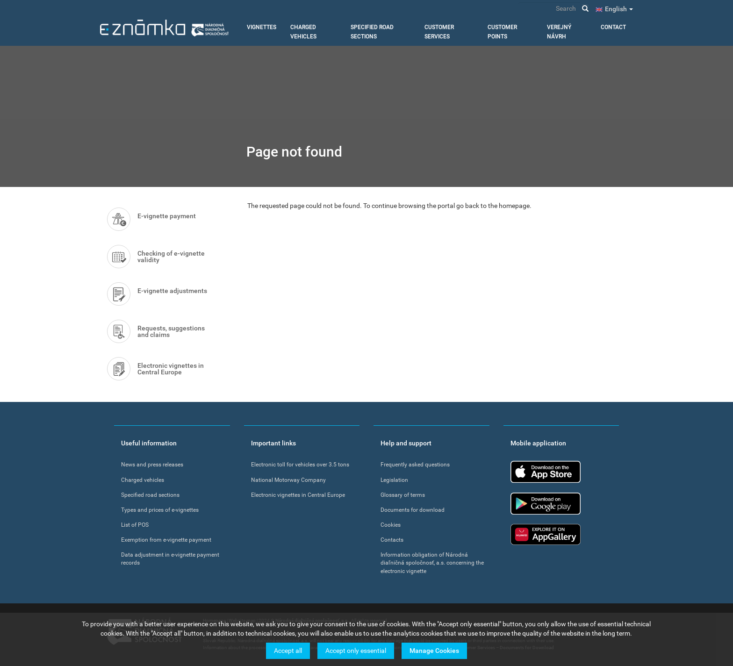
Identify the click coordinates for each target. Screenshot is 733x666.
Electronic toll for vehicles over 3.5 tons (300, 464)
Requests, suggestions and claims (171, 331)
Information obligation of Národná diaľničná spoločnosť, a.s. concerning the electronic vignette (432, 562)
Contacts (392, 540)
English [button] (619, 9)
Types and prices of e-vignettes (160, 510)
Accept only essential (355, 652)
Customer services (439, 32)
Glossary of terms (403, 495)
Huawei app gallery (545, 534)
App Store (545, 472)
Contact (613, 27)
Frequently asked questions (415, 464)
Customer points (502, 32)
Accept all (288, 652)
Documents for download (413, 510)
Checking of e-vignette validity (171, 257)
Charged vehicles (303, 32)
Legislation (394, 480)
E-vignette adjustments (172, 290)
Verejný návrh (559, 32)
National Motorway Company (288, 480)
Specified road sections (372, 32)
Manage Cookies (434, 652)
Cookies (391, 525)
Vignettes (261, 27)
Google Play (545, 504)
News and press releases (152, 464)
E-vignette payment (166, 216)
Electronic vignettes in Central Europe (170, 369)
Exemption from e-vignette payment (166, 540)
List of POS (135, 525)
